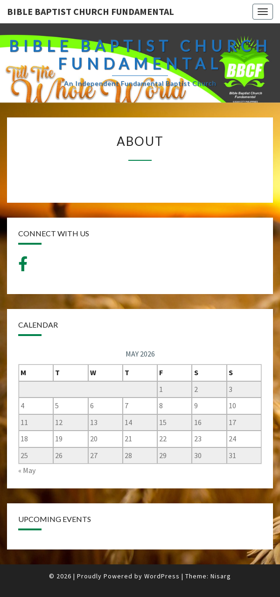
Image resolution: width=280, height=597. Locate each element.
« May (26, 470)
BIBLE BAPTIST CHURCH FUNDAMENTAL (90, 11)
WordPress (162, 576)
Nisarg (220, 576)
